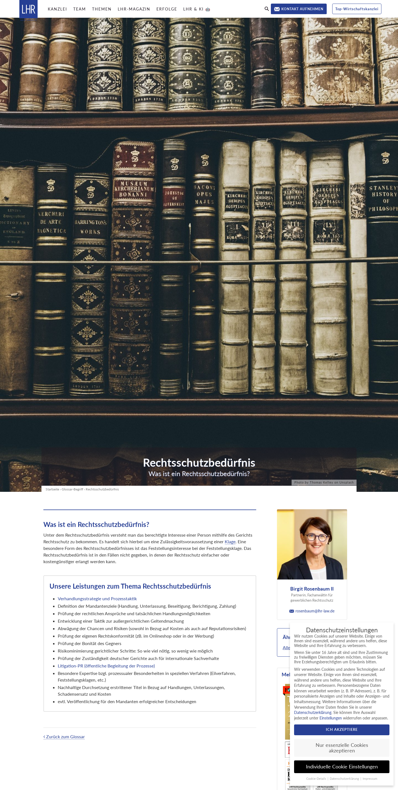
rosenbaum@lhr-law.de (311, 611)
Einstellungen (331, 718)
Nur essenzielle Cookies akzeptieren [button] (342, 747)
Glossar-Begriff (72, 489)
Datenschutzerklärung (312, 712)
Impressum (370, 778)
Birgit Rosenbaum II (312, 589)
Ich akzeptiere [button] (342, 729)
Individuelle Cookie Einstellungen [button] (342, 767)
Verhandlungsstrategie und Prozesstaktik (98, 598)
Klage (230, 541)
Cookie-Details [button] (316, 778)
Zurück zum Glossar (64, 736)
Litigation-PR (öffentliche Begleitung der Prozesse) (106, 665)
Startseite (52, 489)
